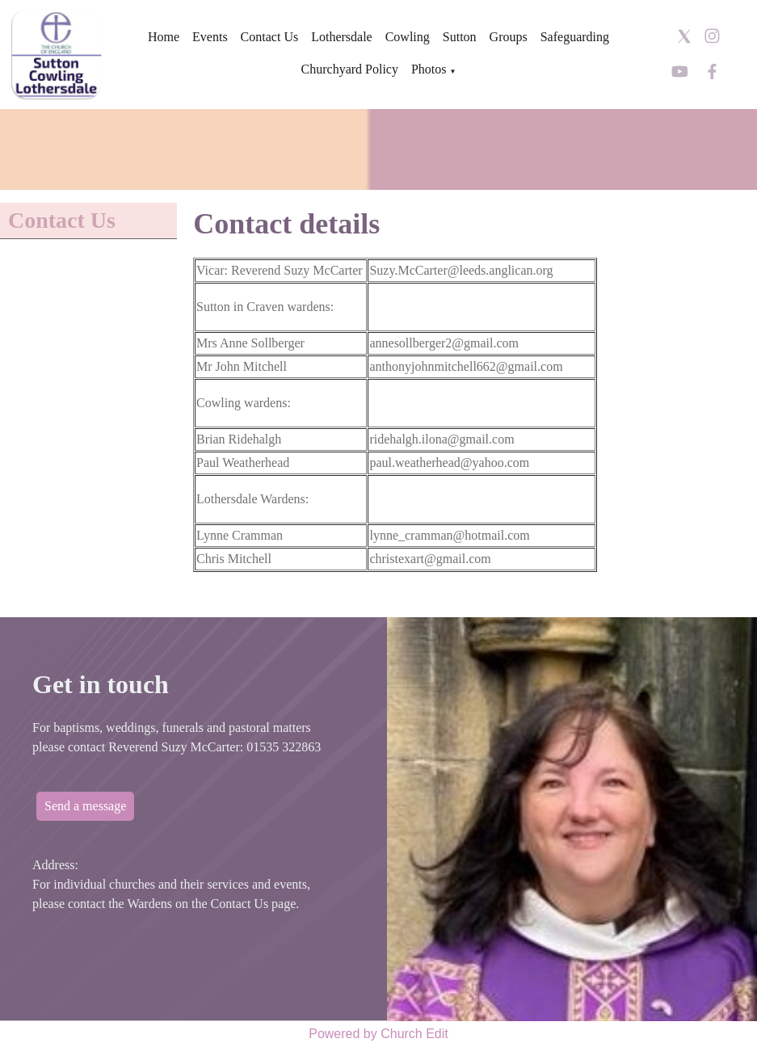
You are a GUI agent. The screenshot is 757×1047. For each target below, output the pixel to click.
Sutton (460, 37)
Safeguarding (574, 37)
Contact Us (270, 37)
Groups (509, 37)
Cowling (407, 37)
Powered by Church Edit (378, 1034)
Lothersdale (341, 37)
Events (210, 37)
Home (163, 37)
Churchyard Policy (349, 69)
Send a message (85, 806)
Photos (429, 69)
